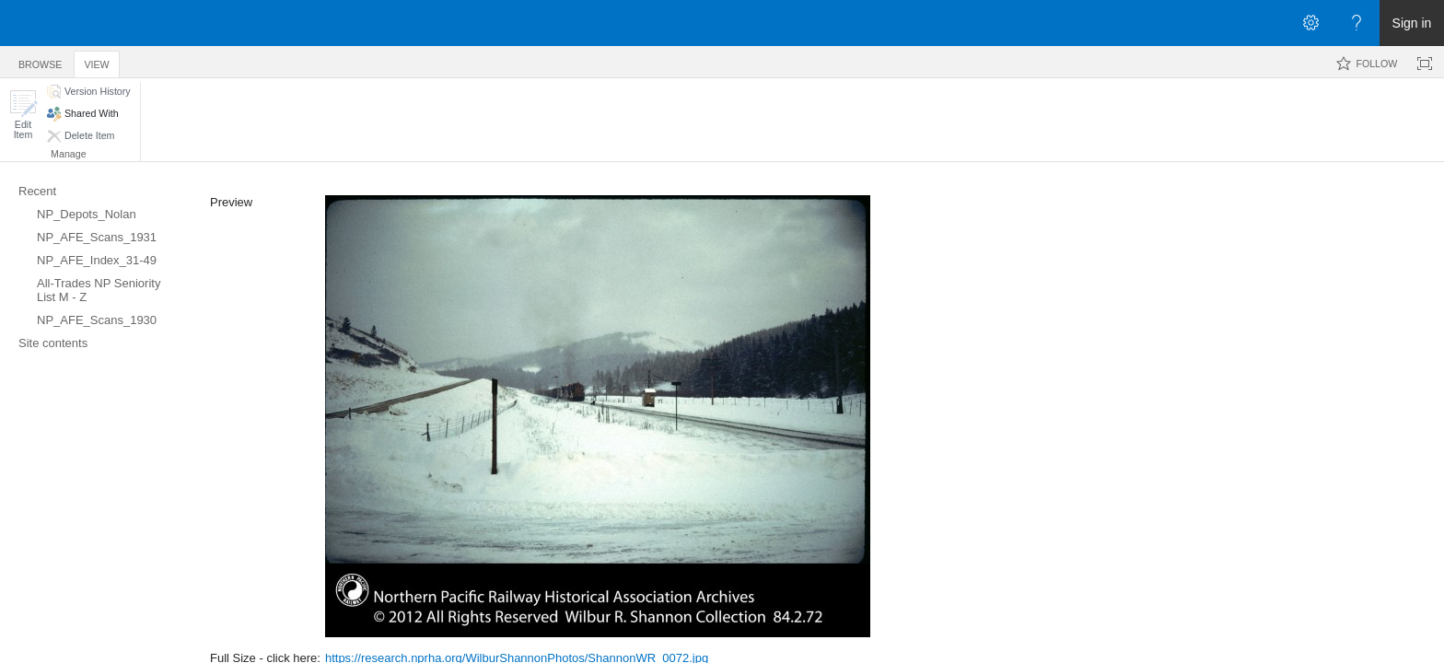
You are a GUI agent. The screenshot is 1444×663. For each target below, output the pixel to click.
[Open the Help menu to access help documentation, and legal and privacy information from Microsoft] (1356, 23)
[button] (23, 114)
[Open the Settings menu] (1310, 23)
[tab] (40, 61)
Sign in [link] (1412, 23)
